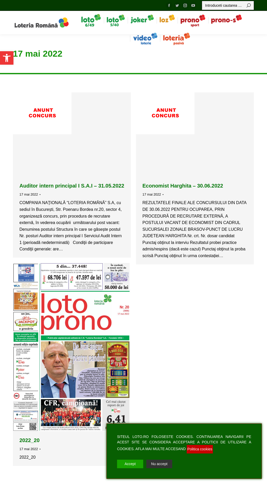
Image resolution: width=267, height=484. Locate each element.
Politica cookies (199, 449)
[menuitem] (91, 20)
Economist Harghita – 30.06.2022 (182, 186)
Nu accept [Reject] (159, 464)
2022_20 (29, 440)
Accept (130, 464)
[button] (6, 58)
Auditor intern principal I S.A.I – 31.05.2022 (71, 186)
